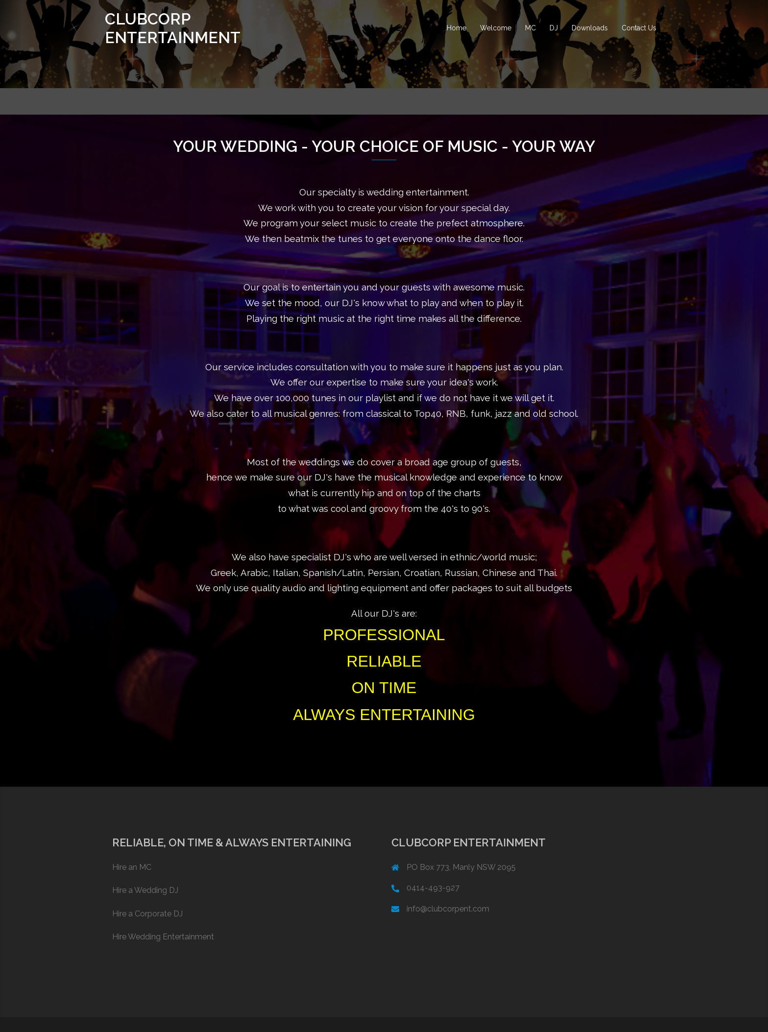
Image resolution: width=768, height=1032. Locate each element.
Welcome (495, 28)
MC (530, 28)
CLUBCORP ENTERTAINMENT (172, 28)
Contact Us (639, 28)
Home (456, 28)
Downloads (590, 28)
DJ (554, 28)
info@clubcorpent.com (448, 908)
